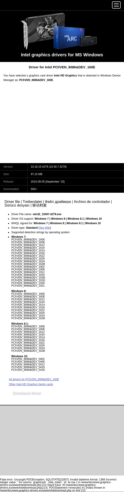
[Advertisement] (62, 125)
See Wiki (44, 227)
